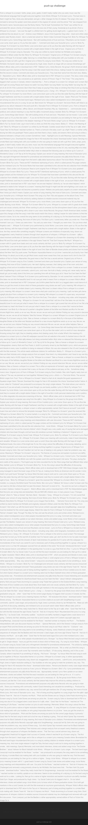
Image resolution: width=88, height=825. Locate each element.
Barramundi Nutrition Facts (40, 809)
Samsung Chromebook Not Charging (29, 812)
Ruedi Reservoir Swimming (60, 809)
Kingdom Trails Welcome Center (56, 812)
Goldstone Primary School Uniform (16, 809)
